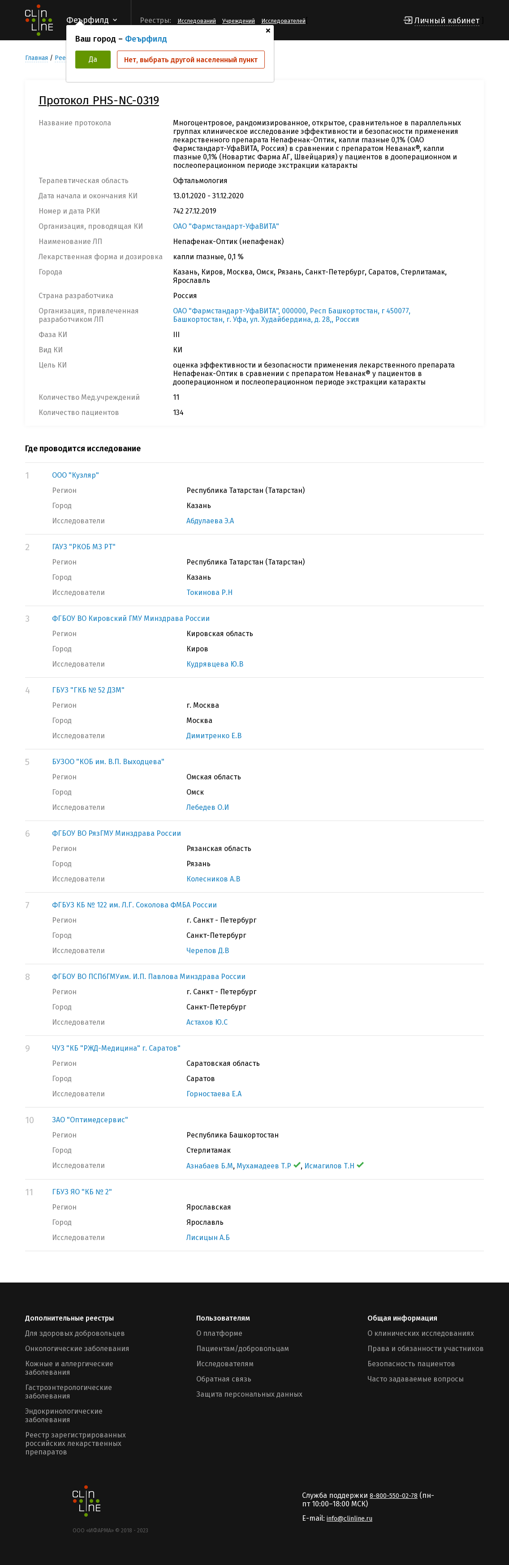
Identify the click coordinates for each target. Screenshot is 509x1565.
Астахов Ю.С (207, 1022)
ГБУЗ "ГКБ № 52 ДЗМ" (88, 690)
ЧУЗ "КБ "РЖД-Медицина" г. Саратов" (116, 1048)
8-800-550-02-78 (394, 1496)
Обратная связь (223, 1379)
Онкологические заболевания (77, 1348)
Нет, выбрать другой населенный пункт (191, 60)
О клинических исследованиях (420, 1333)
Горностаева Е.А (214, 1094)
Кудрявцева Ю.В (214, 664)
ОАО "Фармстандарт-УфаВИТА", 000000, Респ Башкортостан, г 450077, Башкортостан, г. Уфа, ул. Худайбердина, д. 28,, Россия (291, 315)
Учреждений (238, 20)
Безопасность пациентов (411, 1364)
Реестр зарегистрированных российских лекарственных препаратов (75, 1443)
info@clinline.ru (349, 1518)
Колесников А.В (213, 879)
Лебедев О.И (207, 807)
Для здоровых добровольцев (75, 1333)
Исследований (196, 20)
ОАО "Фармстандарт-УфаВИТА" (226, 226)
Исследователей (283, 20)
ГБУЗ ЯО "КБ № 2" (82, 1192)
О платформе (219, 1333)
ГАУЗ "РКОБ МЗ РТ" (84, 547)
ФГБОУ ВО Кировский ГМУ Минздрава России (131, 618)
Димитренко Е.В (214, 735)
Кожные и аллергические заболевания (69, 1368)
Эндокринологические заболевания (64, 1415)
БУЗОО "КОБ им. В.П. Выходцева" (108, 761)
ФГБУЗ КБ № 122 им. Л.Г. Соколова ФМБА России (134, 905)
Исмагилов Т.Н (334, 1166)
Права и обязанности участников (425, 1348)
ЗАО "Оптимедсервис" (90, 1120)
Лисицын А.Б (208, 1237)
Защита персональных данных (249, 1394)
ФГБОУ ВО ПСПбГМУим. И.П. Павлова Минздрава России (149, 976)
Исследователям (225, 1364)
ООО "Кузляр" (75, 475)
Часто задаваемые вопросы (415, 1379)
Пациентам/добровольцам (242, 1348)
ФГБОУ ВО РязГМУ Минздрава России (116, 833)
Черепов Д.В (207, 950)
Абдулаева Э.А (210, 521)
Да (93, 59)
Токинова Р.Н (209, 592)
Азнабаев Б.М (209, 1166)
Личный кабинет (446, 21)
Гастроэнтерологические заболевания (68, 1391)
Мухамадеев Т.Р (269, 1166)
